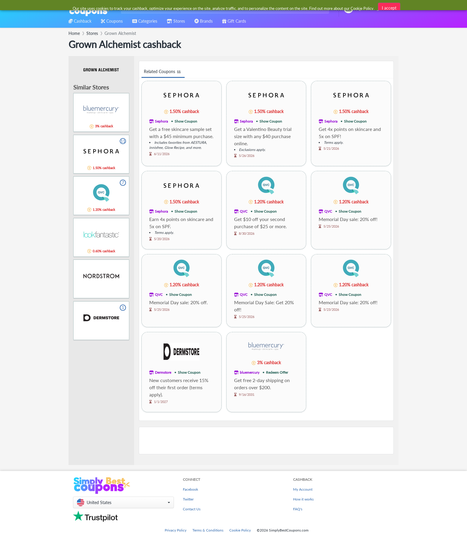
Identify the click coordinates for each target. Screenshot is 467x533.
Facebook (190, 489)
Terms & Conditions (207, 530)
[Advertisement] (266, 440)
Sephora (161, 121)
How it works (303, 499)
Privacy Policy (175, 530)
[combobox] (224, 8)
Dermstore (163, 372)
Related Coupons (163, 72)
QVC (243, 211)
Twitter (188, 499)
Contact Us (191, 509)
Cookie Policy (240, 530)
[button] (123, 502)
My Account (302, 489)
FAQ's (297, 509)
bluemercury (249, 372)
